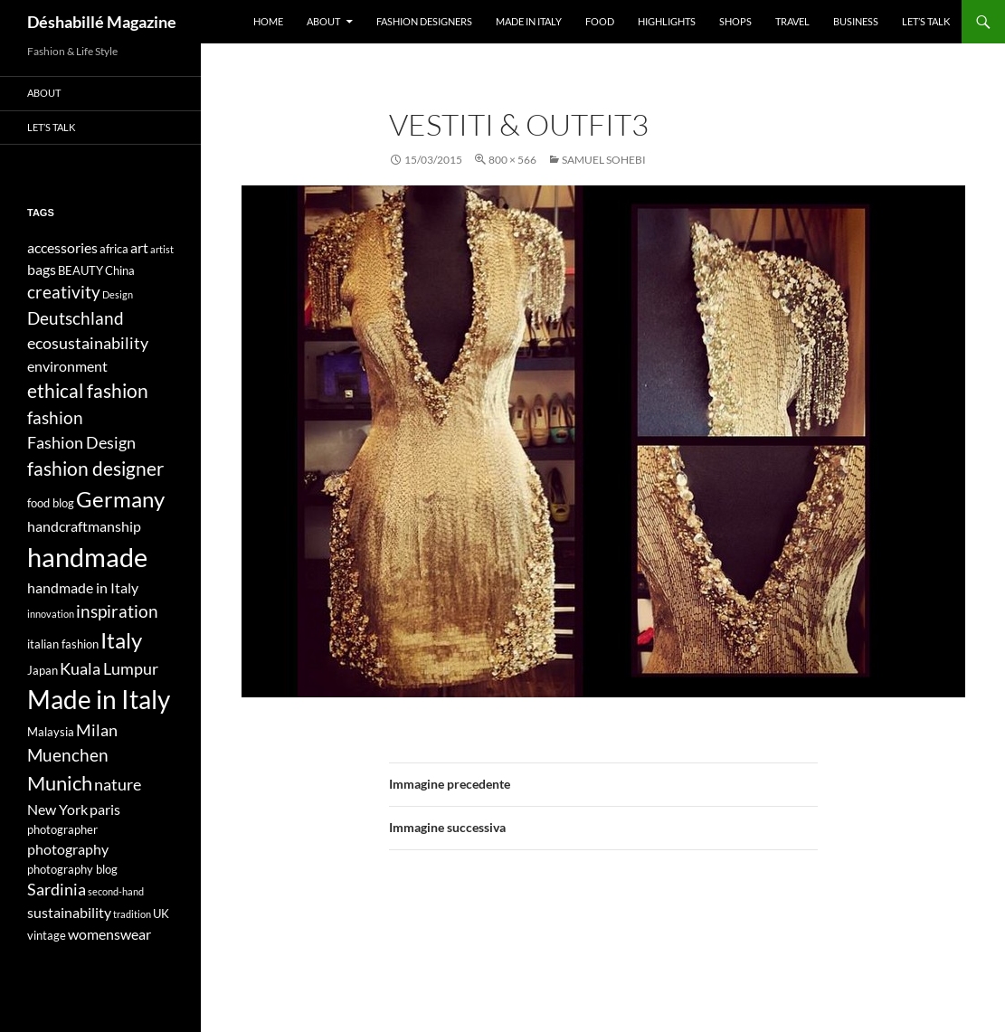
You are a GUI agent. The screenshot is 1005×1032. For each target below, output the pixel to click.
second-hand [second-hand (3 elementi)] (116, 891)
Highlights (667, 21)
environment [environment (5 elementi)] (67, 365)
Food (599, 21)
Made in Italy (529, 21)
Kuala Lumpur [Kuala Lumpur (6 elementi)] (109, 668)
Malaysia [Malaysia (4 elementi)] (50, 731)
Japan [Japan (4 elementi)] (42, 670)
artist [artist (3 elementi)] (162, 249)
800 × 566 (512, 159)
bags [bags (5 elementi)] (41, 269)
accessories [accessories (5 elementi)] (62, 247)
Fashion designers (424, 21)
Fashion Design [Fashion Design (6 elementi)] (81, 442)
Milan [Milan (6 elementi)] (97, 730)
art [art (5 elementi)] (139, 247)
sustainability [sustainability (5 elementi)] (69, 912)
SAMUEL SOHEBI (604, 159)
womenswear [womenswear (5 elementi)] (109, 933)
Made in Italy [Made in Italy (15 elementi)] (98, 700)
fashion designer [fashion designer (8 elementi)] (95, 468)
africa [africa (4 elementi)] (114, 248)
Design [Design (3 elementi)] (117, 294)
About (323, 21)
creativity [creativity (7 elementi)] (63, 291)
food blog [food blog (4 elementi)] (50, 503)
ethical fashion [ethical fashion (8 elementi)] (87, 391)
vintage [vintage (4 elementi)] (46, 935)
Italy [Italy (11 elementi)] (121, 640)
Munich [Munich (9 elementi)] (59, 783)
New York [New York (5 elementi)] (57, 809)
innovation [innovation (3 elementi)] (50, 614)
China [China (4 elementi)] (120, 270)
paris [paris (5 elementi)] (105, 809)
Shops (735, 21)
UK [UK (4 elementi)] (161, 913)
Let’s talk (926, 21)
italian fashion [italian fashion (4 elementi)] (63, 644)
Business (855, 21)
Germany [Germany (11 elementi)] (120, 499)
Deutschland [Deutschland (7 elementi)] (75, 318)
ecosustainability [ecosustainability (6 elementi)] (87, 343)
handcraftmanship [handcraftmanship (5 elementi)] (84, 526)
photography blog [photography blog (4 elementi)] (72, 869)
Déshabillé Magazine (101, 22)
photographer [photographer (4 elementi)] (62, 829)
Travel (792, 21)
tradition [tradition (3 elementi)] (132, 914)
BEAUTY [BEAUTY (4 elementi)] (80, 270)
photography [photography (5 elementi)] (68, 848)
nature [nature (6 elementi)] (117, 784)
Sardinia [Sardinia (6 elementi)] (56, 889)
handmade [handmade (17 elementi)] (87, 557)
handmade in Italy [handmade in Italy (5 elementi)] (82, 587)
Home (268, 21)
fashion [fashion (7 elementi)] (55, 417)
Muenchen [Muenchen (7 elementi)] (68, 754)
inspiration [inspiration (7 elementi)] (117, 611)
